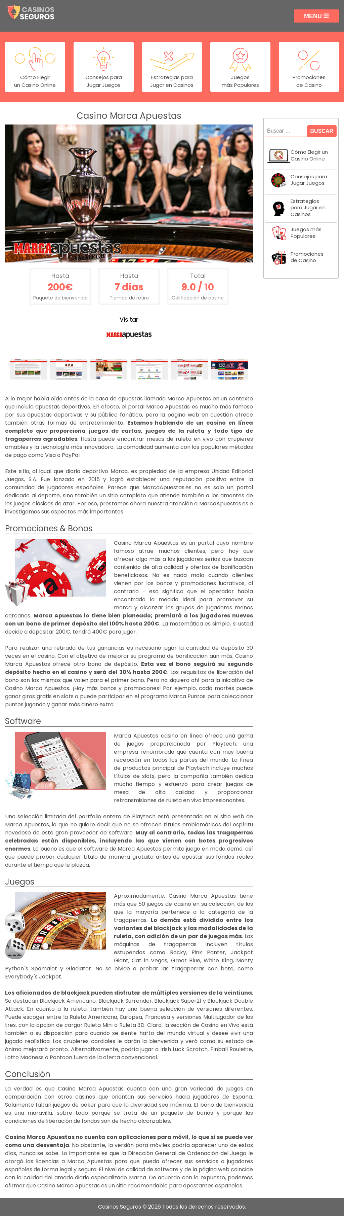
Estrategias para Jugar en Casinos (308, 208)
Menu (316, 16)
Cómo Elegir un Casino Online (309, 155)
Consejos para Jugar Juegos (309, 180)
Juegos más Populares (306, 233)
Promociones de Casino (307, 257)
